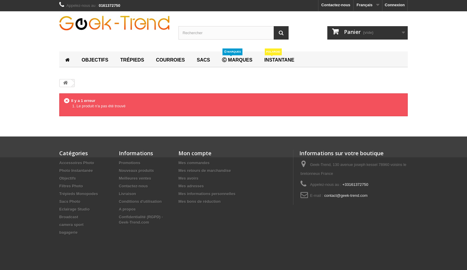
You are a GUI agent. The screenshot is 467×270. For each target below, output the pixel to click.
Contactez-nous (336, 5)
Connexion (395, 5)
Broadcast (68, 217)
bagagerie (68, 232)
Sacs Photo (69, 201)
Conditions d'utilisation (140, 201)
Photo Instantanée (76, 170)
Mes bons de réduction (199, 201)
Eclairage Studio (74, 209)
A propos (127, 209)
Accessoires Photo (76, 163)
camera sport (71, 224)
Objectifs (67, 178)
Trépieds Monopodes (78, 193)
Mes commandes (194, 163)
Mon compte (194, 153)
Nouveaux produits (136, 170)
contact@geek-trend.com (346, 195)
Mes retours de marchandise (204, 170)
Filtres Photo (71, 186)
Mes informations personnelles (206, 193)
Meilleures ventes (135, 178)
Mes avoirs (188, 178)
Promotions (129, 163)
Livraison (127, 193)
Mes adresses (191, 186)
